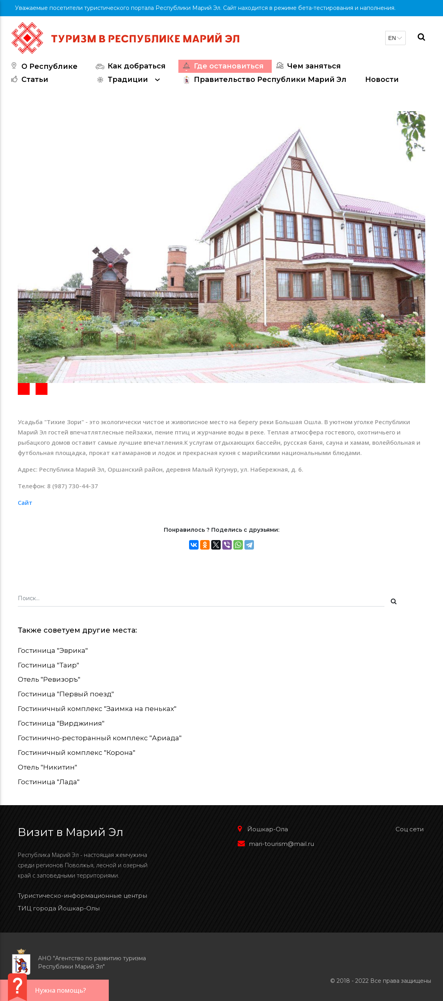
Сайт (25, 502)
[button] (24, 389)
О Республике (43, 66)
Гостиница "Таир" (48, 665)
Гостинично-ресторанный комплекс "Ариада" (100, 738)
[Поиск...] (201, 599)
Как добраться (130, 66)
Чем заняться (307, 66)
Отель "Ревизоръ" (49, 679)
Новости (382, 79)
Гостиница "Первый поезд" (66, 694)
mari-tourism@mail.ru (276, 843)
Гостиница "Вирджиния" (61, 723)
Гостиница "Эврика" (53, 650)
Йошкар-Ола (263, 829)
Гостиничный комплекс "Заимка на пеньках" (97, 709)
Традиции (129, 79)
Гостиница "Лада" (49, 782)
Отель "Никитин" (47, 767)
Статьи (28, 79)
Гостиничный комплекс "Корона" (76, 752)
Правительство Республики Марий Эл (263, 79)
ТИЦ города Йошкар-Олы (59, 908)
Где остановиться (222, 66)
